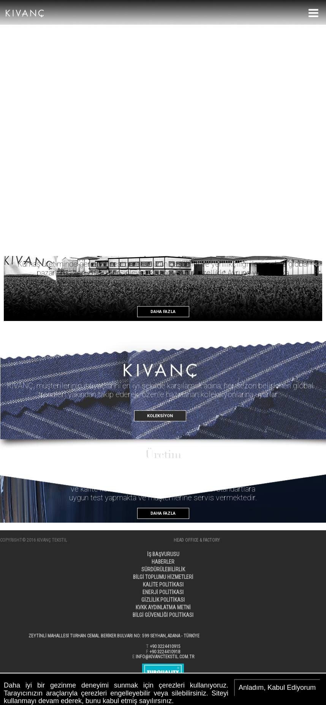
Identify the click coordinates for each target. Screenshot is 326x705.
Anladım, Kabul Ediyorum (277, 687)
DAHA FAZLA (163, 311)
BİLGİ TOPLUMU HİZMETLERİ (163, 577)
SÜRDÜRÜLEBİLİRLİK (163, 569)
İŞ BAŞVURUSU (163, 554)
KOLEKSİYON (160, 432)
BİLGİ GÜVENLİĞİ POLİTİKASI (163, 615)
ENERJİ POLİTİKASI (163, 592)
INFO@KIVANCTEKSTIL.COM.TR (165, 656)
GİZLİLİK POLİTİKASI (163, 600)
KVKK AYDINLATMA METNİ (163, 607)
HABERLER (163, 562)
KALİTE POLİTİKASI (163, 585)
